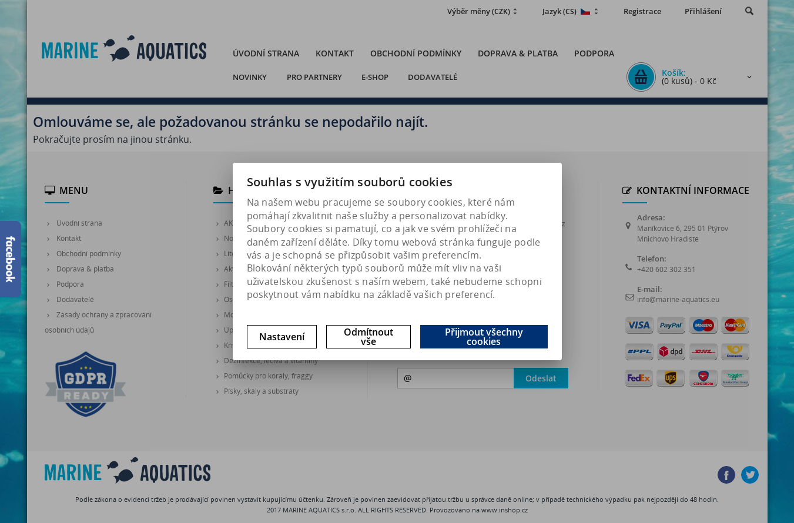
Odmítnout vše (368, 337)
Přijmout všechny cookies (484, 337)
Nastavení (281, 336)
